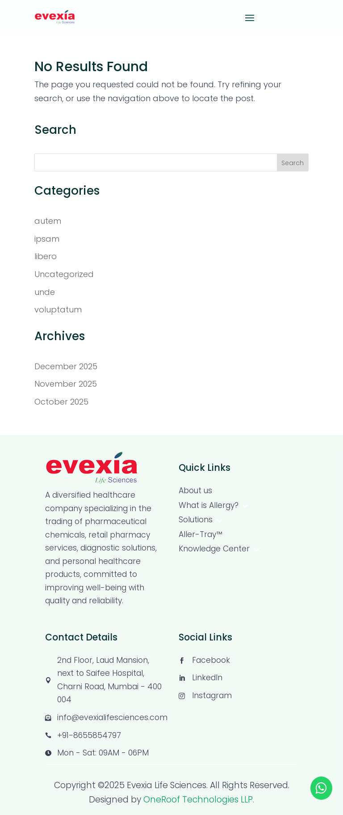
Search (292, 162)
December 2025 (65, 366)
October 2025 (61, 401)
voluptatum (58, 309)
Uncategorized (64, 274)
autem (47, 220)
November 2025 (65, 383)
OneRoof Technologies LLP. (198, 800)
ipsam (46, 238)
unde (44, 292)
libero (45, 256)
